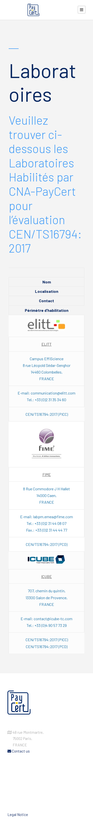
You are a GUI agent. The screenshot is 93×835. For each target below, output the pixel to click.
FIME (46, 474)
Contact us (18, 751)
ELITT (46, 344)
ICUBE (46, 576)
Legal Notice (17, 814)
